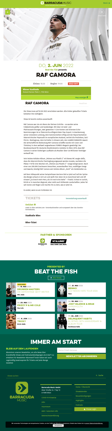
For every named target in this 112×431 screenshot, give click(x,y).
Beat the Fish (51, 70)
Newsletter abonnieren (81, 356)
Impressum (46, 407)
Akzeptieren (58, 425)
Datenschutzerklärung (50, 416)
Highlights (80, 400)
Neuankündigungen (83, 396)
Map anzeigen (80, 97)
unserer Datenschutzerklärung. (94, 423)
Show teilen (102, 16)
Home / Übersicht (83, 387)
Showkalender (81, 391)
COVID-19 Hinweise (49, 398)
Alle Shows (57, 278)
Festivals (79, 405)
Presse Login (91, 409)
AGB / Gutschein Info (50, 411)
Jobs (43, 402)
